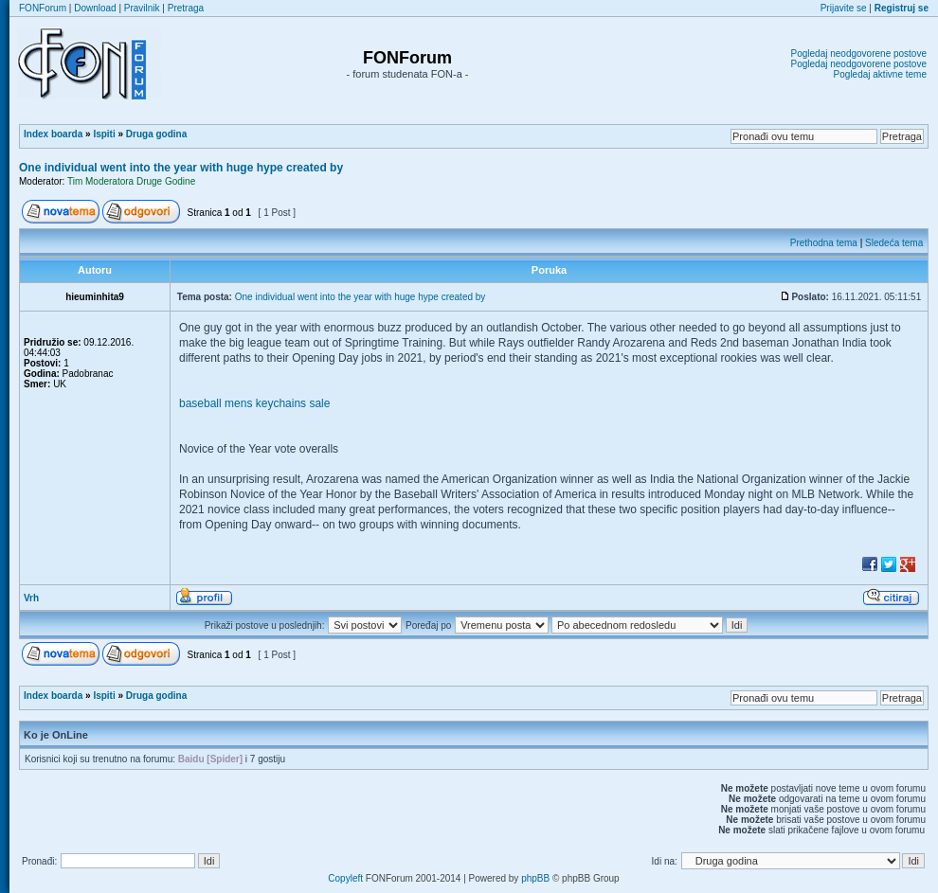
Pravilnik (142, 8)
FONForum (42, 8)
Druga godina (156, 134)
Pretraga (186, 8)
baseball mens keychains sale (254, 403)
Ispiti (104, 134)
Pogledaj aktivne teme (880, 74)
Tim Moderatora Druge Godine (131, 181)
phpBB (535, 878)
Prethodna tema (823, 243)
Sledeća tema (894, 243)
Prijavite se (844, 8)
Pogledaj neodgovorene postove (859, 53)
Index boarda (53, 134)
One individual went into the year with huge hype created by (181, 167)
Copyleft (345, 878)
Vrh (31, 598)
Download (95, 8)
